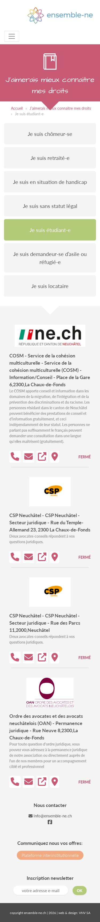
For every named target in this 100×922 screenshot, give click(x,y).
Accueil (17, 108)
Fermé (84, 457)
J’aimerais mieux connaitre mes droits (60, 108)
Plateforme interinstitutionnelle (50, 855)
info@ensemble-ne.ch (50, 815)
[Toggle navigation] (11, 36)
